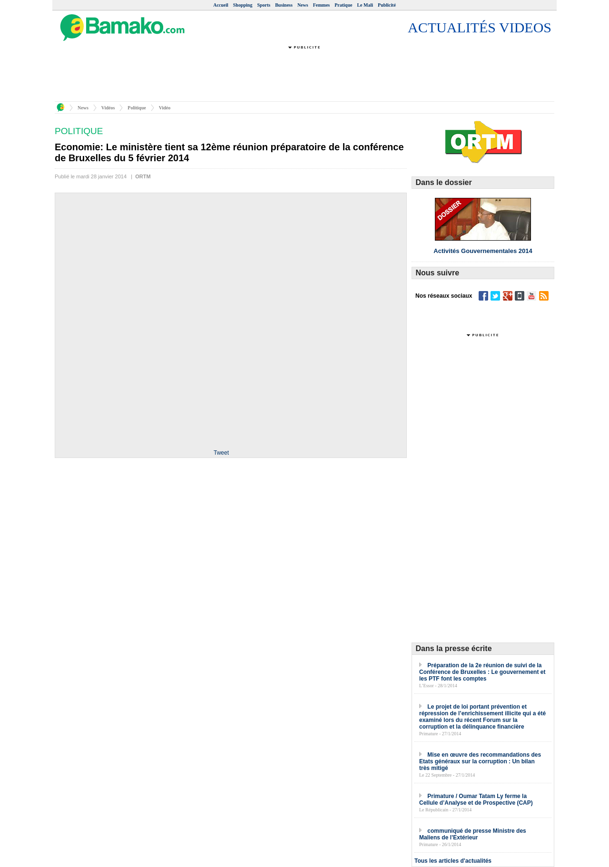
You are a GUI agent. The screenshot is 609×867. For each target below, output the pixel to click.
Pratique (343, 5)
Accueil (220, 5)
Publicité (387, 5)
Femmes (321, 5)
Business (284, 5)
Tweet (221, 452)
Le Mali (365, 5)
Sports (263, 5)
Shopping (243, 5)
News (302, 5)
